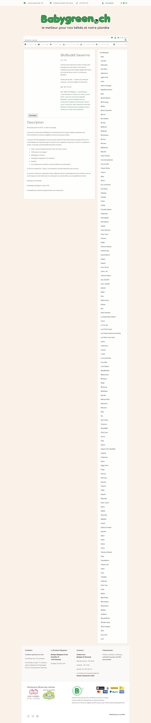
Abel (102, 57)
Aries (102, 81)
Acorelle (103, 61)
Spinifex (103, 531)
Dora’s (103, 180)
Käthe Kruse (105, 300)
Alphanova (104, 73)
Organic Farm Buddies (108, 449)
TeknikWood (105, 560)
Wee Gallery (105, 602)
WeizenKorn (105, 606)
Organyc (103, 453)
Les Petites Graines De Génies (111, 333)
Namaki (103, 395)
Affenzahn (104, 65)
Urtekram (104, 581)
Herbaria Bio (105, 251)
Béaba (103, 106)
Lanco (103, 321)
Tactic (103, 548)
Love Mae (104, 362)
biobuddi (76, 99)
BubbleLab (104, 147)
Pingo (103, 469)
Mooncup (104, 387)
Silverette (104, 515)
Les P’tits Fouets (106, 329)
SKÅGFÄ (103, 519)
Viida (102, 589)
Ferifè (103, 201)
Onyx (102, 441)
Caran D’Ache (105, 156)
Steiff (102, 540)
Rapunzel (104, 498)
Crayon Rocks (105, 168)
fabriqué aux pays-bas (83, 104)
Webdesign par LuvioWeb (117, 714)
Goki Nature (105, 222)
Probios (103, 486)
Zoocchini (104, 635)
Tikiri (102, 573)
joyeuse (103, 288)
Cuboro (103, 172)
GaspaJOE (104, 214)
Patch (103, 461)
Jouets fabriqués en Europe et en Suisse (73, 94)
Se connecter (109, 3)
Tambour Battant (106, 552)
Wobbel (103, 610)
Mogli (103, 383)
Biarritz (103, 114)
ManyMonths (105, 370)
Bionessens (105, 135)
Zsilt (102, 639)
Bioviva (103, 139)
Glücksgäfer (105, 218)
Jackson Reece (106, 275)
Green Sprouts (105, 230)
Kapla (103, 292)
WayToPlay (104, 597)
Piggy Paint (104, 465)
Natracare (104, 403)
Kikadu (103, 304)
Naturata (104, 408)
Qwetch (103, 494)
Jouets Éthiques (82, 92)
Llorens (103, 350)
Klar (102, 309)
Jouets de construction (72, 97)
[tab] (33, 116)
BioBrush (104, 127)
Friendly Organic (106, 209)
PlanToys (104, 478)
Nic (102, 416)
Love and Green (106, 358)
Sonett (103, 523)
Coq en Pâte (105, 164)
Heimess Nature (106, 246)
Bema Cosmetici (106, 110)
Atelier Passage (106, 86)
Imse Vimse (105, 267)
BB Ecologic (105, 102)
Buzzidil (103, 152)
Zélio (102, 631)
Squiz (102, 536)
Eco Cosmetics (106, 185)
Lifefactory (104, 346)
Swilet (103, 544)
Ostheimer (104, 457)
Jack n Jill (104, 271)
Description (32, 115)
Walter (103, 593)
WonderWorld (105, 618)
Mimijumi (104, 379)
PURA (103, 490)
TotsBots (104, 577)
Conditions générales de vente (34, 654)
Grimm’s (103, 238)
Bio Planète (104, 119)
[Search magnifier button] (125, 40)
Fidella (103, 205)
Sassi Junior (105, 503)
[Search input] (74, 39)
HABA (103, 242)
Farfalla (103, 197)
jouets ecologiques (79, 107)
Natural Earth (105, 399)
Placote (103, 474)
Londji (103, 354)
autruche (70, 99)
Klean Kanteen (105, 313)
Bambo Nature (105, 98)
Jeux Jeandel (105, 284)
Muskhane (104, 391)
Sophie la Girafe (106, 527)
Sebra (103, 507)
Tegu (102, 556)
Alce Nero (104, 69)
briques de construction (77, 102)
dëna (102, 176)
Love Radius (105, 366)
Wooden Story (105, 622)
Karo (102, 296)
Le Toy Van (104, 325)
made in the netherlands (76, 109)
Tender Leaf (105, 564)
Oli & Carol (104, 432)
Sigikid (103, 511)
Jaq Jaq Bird (105, 280)
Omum (103, 437)
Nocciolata (104, 420)
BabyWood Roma (106, 90)
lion (67, 109)
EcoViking (104, 189)
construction (68, 104)
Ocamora (104, 424)
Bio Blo (103, 123)
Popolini (103, 482)
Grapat (103, 226)
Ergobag (103, 193)
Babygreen (75, 22)
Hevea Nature (105, 255)
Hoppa (103, 259)
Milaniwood (105, 375)
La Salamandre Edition (108, 317)
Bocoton (103, 143)
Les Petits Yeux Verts (108, 337)
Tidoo (103, 569)
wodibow (104, 614)
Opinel (103, 445)
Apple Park (104, 77)
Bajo (102, 94)
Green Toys (104, 234)
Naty (102, 412)
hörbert (103, 263)
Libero (103, 341)
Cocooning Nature (107, 160)
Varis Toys (104, 585)
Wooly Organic (105, 626)
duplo (74, 104)
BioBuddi (82, 97)
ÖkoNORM (104, 428)
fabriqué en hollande (67, 107)
